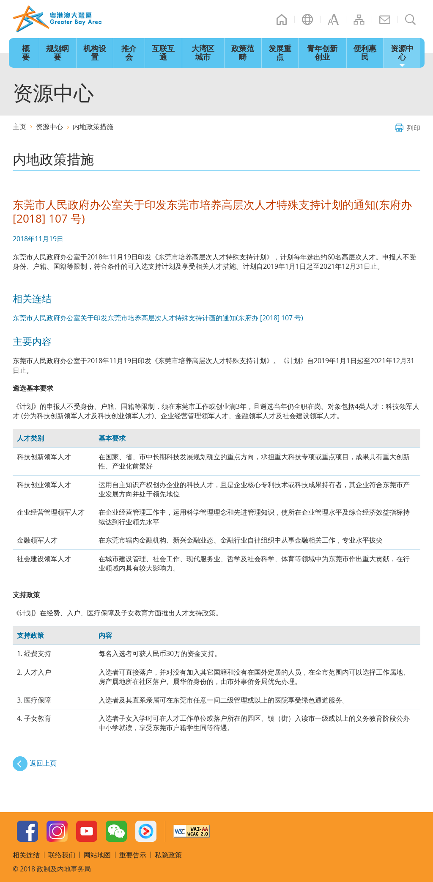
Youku (145, 831)
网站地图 (359, 19)
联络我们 (384, 19)
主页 (281, 19)
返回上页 (43, 763)
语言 (307, 19)
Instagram (57, 831)
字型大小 (333, 19)
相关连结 (26, 855)
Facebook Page (27, 831)
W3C (191, 831)
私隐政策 (168, 855)
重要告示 (132, 855)
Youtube (86, 831)
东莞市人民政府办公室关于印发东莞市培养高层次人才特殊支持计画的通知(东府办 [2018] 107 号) (158, 317)
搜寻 (410, 19)
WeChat (116, 831)
